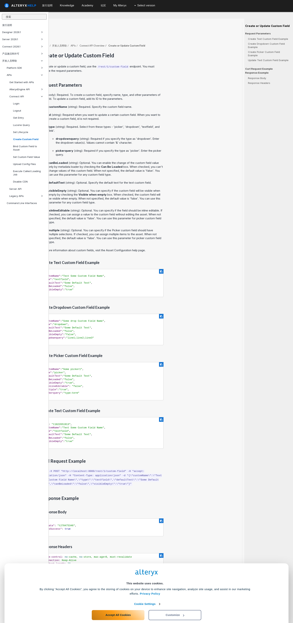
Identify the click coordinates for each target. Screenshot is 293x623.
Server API (15, 188)
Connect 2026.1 (22, 46)
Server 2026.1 (22, 39)
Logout (17, 110)
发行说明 (7, 25)
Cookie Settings (145, 595)
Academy (87, 5)
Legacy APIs (26, 195)
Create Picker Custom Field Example (264, 53)
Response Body (257, 78)
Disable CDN (20, 181)
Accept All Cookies (118, 606)
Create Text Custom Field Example (268, 38)
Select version (144, 5)
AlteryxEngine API (26, 89)
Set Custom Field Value (26, 156)
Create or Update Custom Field (267, 26)
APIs (25, 74)
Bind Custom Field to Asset (25, 148)
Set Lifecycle (20, 132)
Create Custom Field (25, 139)
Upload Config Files (24, 164)
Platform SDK (25, 67)
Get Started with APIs (21, 82)
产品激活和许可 (22, 53)
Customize (175, 606)
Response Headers (259, 82)
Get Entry (18, 117)
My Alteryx (120, 5)
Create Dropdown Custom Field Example (266, 45)
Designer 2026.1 (22, 32)
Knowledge (67, 5)
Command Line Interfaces (22, 203)
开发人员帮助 (22, 60)
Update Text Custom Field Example (268, 60)
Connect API (26, 96)
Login (16, 103)
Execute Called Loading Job (27, 173)
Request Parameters (258, 33)
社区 (103, 5)
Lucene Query (21, 124)
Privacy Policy (150, 585)
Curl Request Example (259, 68)
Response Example (257, 72)
